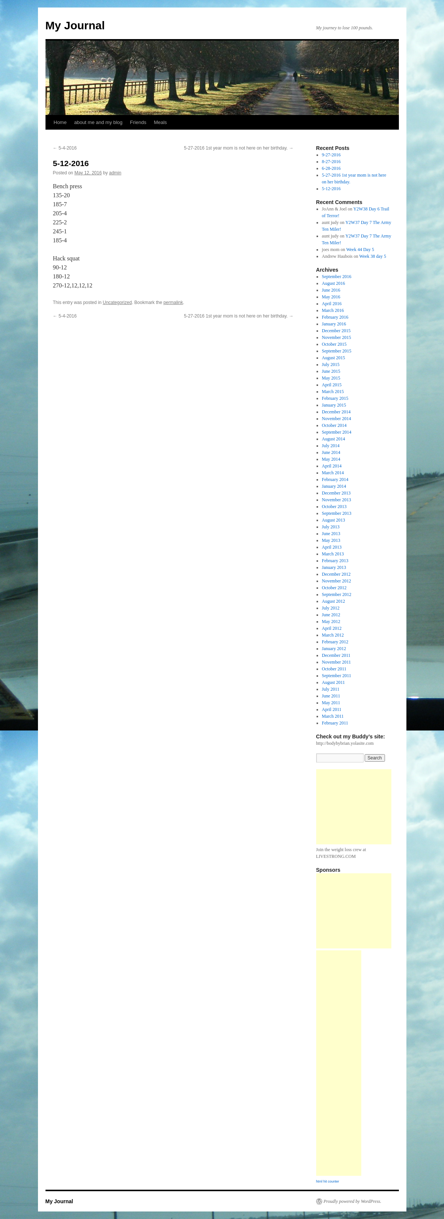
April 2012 (331, 628)
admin (115, 172)
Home (60, 122)
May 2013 (331, 540)
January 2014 (334, 486)
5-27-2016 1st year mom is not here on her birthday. (238, 148)
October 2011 (334, 669)
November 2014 (336, 418)
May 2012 (331, 621)
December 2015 (336, 330)
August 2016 (333, 283)
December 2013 (336, 493)
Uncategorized (117, 302)
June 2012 (331, 614)
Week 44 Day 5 (360, 249)
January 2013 (334, 567)
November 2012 (336, 581)
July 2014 (330, 445)
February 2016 (335, 317)
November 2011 (336, 662)
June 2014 (331, 452)
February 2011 (335, 723)
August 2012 (333, 601)
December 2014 (336, 411)
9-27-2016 (331, 154)
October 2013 (334, 506)
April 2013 (331, 547)
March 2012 (333, 635)
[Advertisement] (353, 806)
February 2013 (335, 560)
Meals (160, 122)
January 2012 (334, 648)
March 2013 (333, 554)
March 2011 (333, 716)
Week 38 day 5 (372, 256)
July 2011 (330, 689)
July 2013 (330, 526)
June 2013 (331, 533)
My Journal (75, 25)
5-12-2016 (331, 188)
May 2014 (331, 459)
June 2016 (331, 290)
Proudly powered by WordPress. (353, 1201)
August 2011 (333, 682)
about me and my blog (98, 122)
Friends (138, 122)
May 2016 (331, 296)
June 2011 (331, 696)
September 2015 (336, 351)
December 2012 (336, 574)
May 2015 (331, 378)
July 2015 (330, 364)
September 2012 (336, 594)
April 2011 (331, 709)
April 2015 (331, 384)
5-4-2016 (65, 148)
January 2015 (334, 405)
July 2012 (330, 608)
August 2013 (333, 520)
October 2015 (334, 344)
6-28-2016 (331, 168)
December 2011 (336, 655)
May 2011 (331, 702)
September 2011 (336, 675)
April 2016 (331, 303)
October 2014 (334, 425)
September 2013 (336, 513)
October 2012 (334, 587)
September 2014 (336, 432)
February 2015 (335, 398)
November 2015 (336, 337)
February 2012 (335, 641)
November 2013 (336, 499)
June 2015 (331, 371)
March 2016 (333, 310)
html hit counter (327, 1181)
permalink (173, 302)
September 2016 (336, 276)
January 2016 (334, 324)
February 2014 (335, 479)
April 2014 (331, 466)
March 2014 (333, 472)
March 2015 (333, 391)
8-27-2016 (331, 161)
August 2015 (333, 357)
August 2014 (333, 439)
